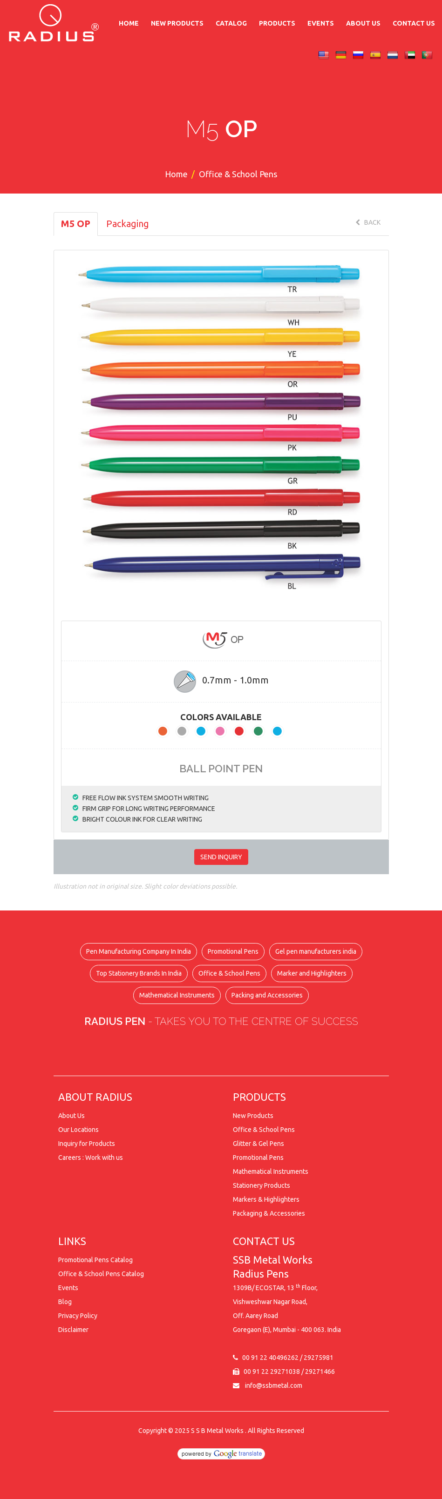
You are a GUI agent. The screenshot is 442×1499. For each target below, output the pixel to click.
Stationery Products (261, 1185)
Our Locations (78, 1129)
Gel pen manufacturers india (315, 951)
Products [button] (277, 23)
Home (129, 23)
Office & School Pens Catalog (101, 1274)
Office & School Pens (229, 973)
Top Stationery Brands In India (139, 973)
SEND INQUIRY (221, 857)
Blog (65, 1301)
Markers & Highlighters (266, 1199)
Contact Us (414, 23)
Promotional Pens (233, 951)
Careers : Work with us (90, 1157)
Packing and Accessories (267, 995)
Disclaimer (73, 1329)
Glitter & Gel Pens (258, 1143)
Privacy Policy (77, 1315)
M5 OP (75, 223)
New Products (177, 23)
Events (320, 23)
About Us (363, 23)
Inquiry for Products (86, 1143)
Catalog (231, 23)
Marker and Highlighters (312, 973)
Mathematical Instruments (177, 995)
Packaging (127, 223)
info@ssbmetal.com (273, 1385)
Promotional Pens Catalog (95, 1260)
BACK (368, 222)
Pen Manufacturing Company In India (138, 951)
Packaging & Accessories (269, 1213)
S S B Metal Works (217, 1430)
